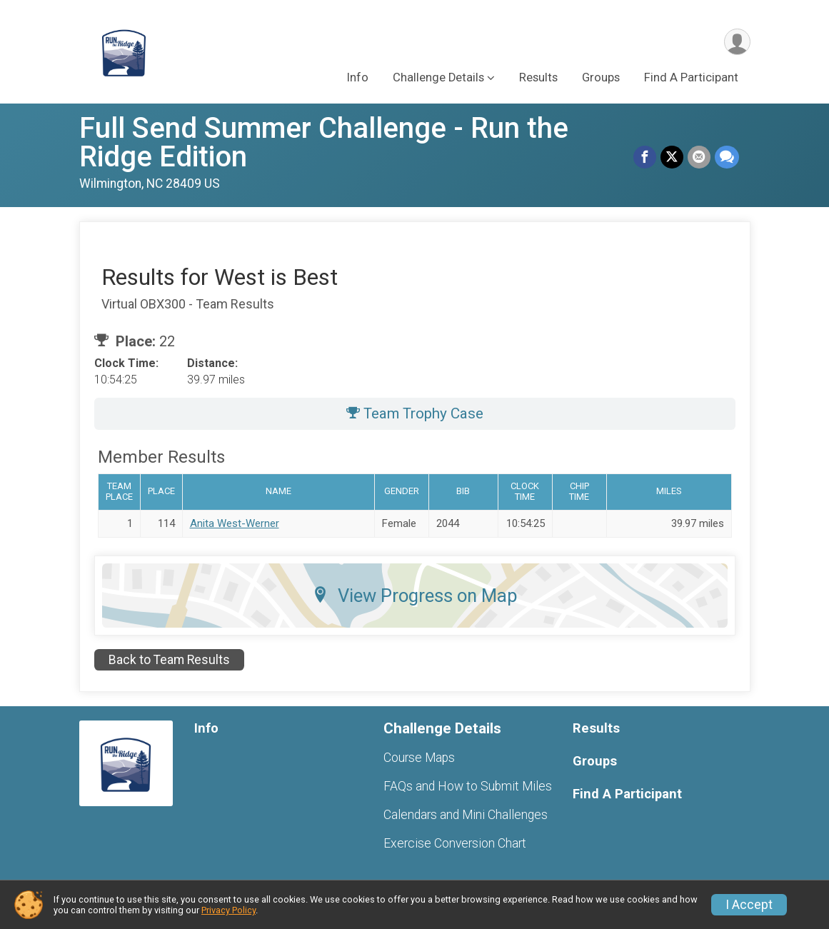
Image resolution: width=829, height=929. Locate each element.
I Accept (749, 905)
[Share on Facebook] (644, 157)
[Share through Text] (727, 157)
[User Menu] (737, 42)
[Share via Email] (699, 157)
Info (357, 77)
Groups (601, 77)
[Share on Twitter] (671, 157)
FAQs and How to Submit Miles (467, 786)
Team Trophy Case (414, 413)
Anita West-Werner (234, 523)
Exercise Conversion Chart (454, 843)
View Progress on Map (415, 595)
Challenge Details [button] (438, 77)
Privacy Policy (228, 910)
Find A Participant (691, 77)
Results (538, 77)
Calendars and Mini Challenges (465, 815)
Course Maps (419, 757)
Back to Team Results (169, 660)
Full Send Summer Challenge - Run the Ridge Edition (323, 142)
